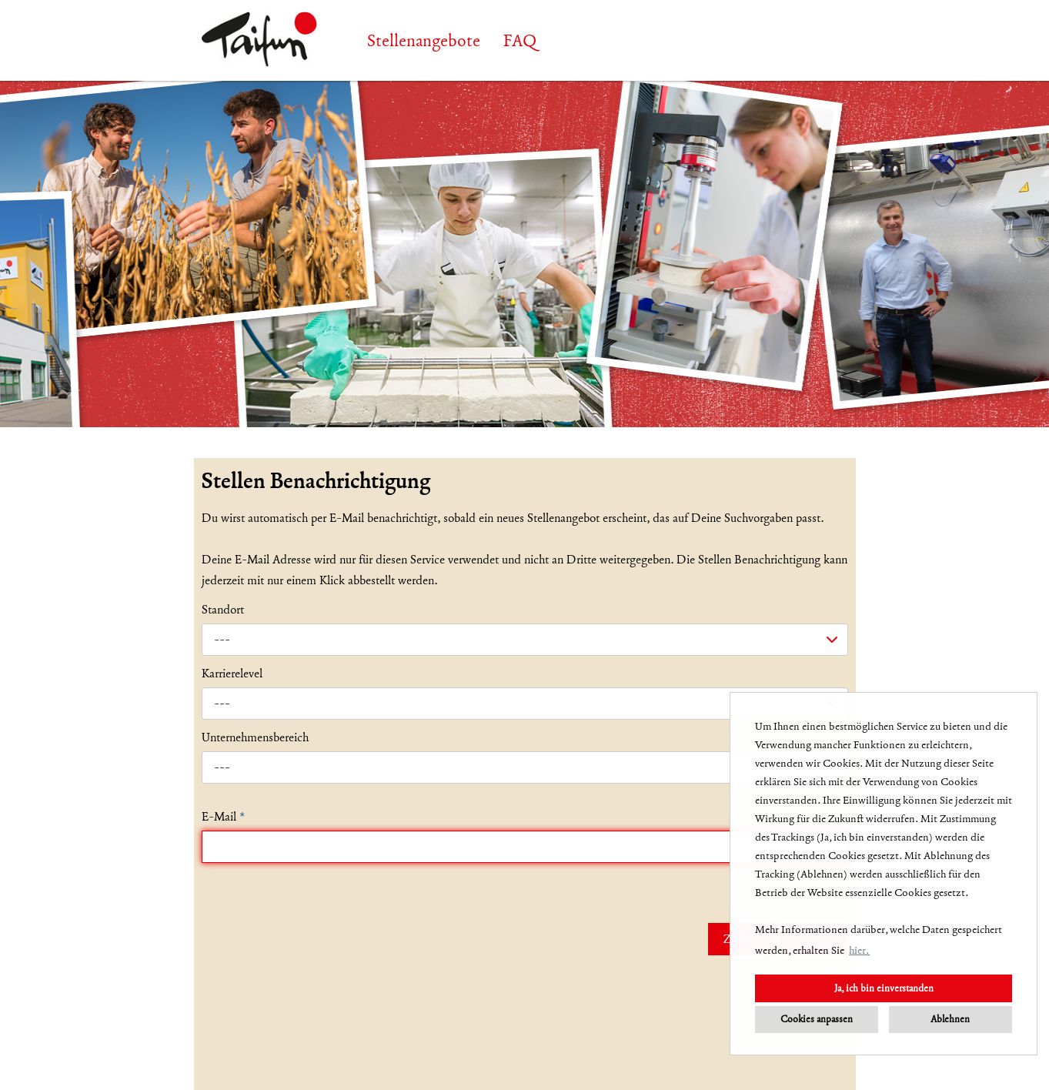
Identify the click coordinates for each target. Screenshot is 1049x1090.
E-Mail (223, 816)
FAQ (519, 40)
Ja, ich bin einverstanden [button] (884, 988)
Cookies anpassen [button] (816, 1018)
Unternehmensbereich (255, 737)
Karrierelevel (232, 673)
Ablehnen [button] (950, 1018)
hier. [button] (859, 950)
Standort (223, 609)
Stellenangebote (423, 40)
